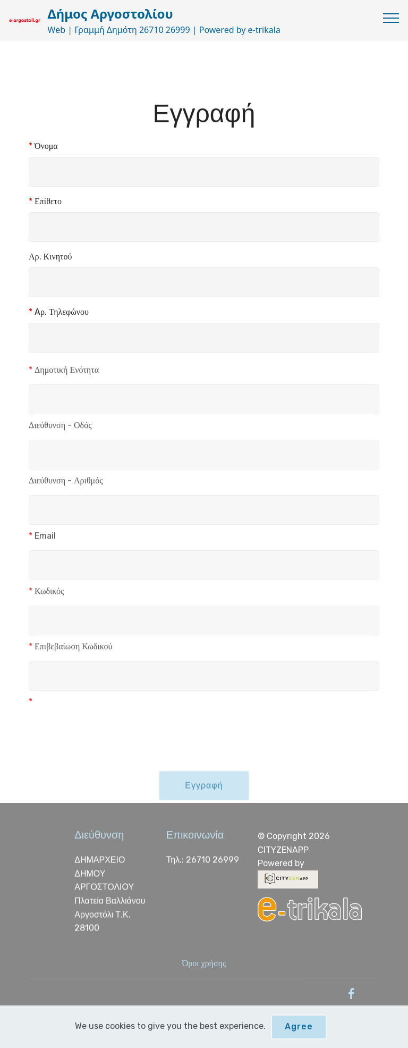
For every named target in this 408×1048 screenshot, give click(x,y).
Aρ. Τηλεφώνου (59, 312)
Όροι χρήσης (204, 963)
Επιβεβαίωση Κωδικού (70, 649)
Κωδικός (46, 594)
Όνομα (43, 146)
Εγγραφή (204, 792)
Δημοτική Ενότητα (64, 373)
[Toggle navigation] (391, 17)
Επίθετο (45, 202)
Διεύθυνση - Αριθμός (66, 484)
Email (42, 539)
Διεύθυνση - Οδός (60, 428)
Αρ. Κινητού (50, 257)
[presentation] (109, 730)
